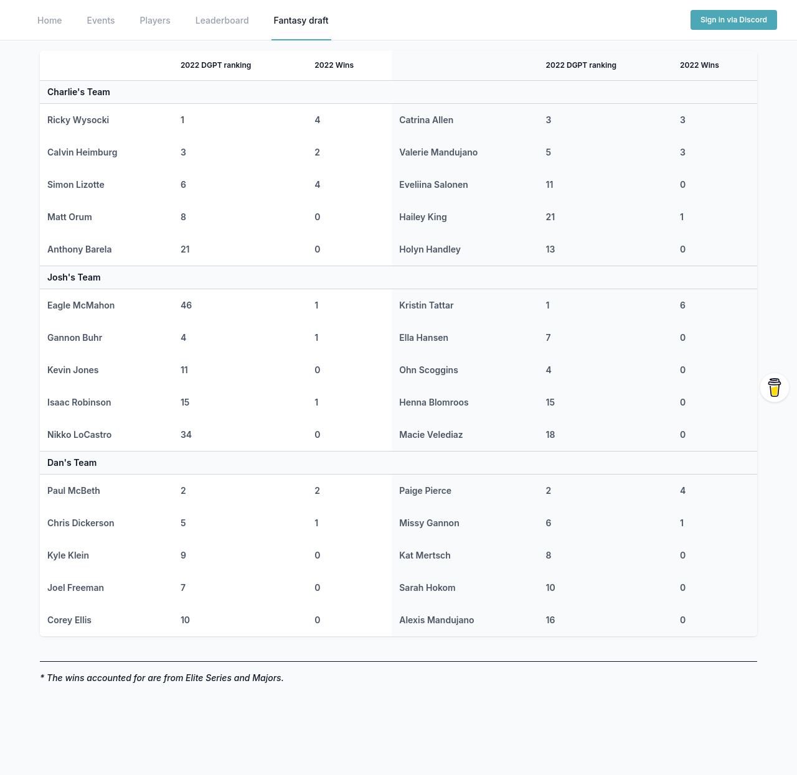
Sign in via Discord (733, 19)
